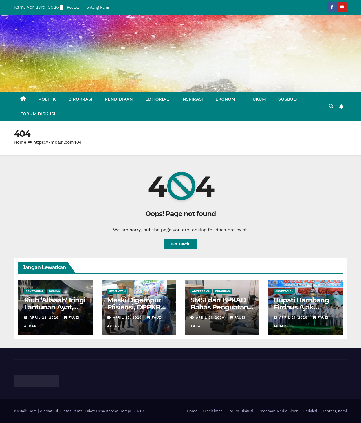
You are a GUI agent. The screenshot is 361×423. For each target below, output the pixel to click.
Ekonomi (226, 99)
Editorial (157, 99)
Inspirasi (192, 99)
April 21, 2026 (211, 317)
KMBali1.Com (26, 411)
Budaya (54, 291)
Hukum (257, 99)
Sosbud (287, 99)
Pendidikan (119, 99)
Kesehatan (117, 291)
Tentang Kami (97, 7)
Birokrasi (80, 99)
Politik (47, 99)
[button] (331, 106)
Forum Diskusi (38, 113)
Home (20, 142)
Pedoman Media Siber (278, 411)
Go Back (180, 244)
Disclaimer (212, 411)
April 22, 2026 (45, 317)
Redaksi (74, 7)
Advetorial (34, 291)
